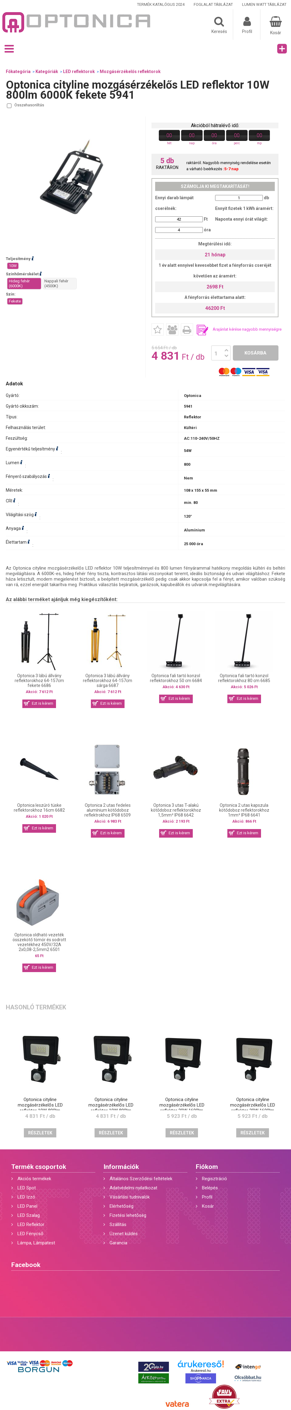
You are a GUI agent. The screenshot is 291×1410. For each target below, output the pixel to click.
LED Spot (26, 1188)
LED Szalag (28, 1215)
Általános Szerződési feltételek (141, 1178)
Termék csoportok (38, 1166)
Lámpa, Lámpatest (36, 1243)
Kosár (208, 1206)
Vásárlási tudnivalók (130, 1197)
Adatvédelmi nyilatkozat (133, 1188)
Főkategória (18, 71)
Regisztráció (214, 1178)
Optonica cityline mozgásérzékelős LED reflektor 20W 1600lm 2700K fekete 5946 (252, 1108)
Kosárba (255, 353)
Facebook (25, 1265)
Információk (121, 1166)
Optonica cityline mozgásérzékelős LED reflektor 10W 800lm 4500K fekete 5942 (40, 1108)
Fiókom (207, 1166)
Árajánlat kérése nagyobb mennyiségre (247, 329)
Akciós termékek (34, 1178)
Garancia (118, 1243)
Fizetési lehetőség (128, 1215)
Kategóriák (46, 71)
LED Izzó (26, 1197)
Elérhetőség (121, 1206)
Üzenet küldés (124, 1233)
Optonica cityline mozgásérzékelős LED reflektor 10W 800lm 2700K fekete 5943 (110, 1108)
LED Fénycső (30, 1233)
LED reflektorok (79, 71)
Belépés (210, 1188)
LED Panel (27, 1206)
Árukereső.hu (201, 1370)
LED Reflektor (30, 1224)
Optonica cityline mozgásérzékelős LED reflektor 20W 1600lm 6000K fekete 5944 (181, 1108)
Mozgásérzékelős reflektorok (130, 71)
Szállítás (118, 1224)
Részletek (40, 1132)
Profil (207, 1197)
